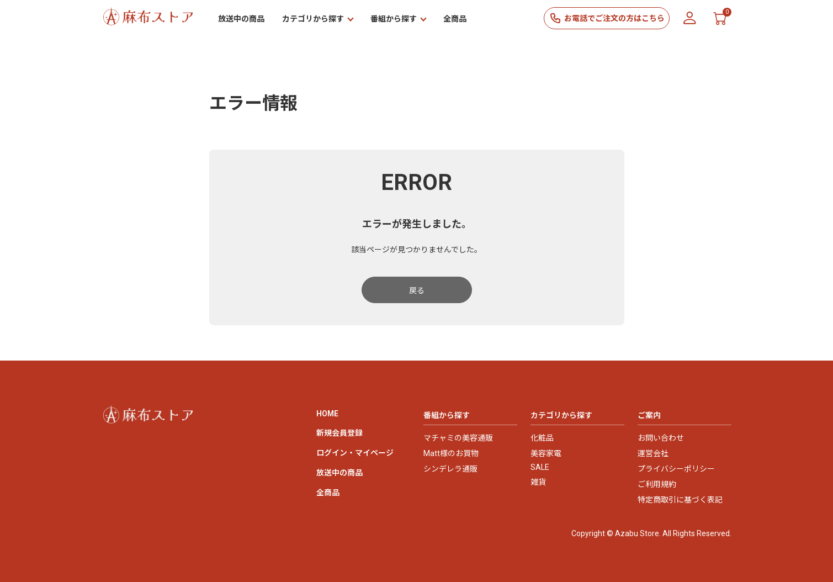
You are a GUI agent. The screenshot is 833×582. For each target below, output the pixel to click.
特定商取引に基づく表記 (680, 499)
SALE (539, 467)
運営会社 (653, 453)
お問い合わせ (661, 437)
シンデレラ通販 (450, 468)
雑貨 (538, 482)
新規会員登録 (339, 432)
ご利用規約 (657, 484)
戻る (417, 290)
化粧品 (542, 437)
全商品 (454, 18)
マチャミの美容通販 (458, 437)
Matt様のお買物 (451, 453)
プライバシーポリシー (676, 468)
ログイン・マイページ (355, 452)
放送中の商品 (241, 18)
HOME (327, 413)
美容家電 (545, 453)
